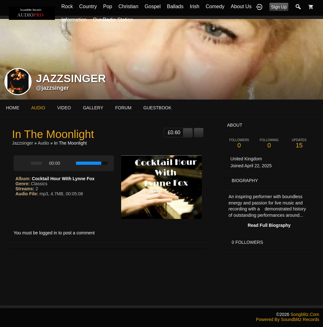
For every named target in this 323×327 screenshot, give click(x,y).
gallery (93, 107)
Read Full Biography (269, 225)
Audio (43, 143)
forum (123, 107)
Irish (194, 6)
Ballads (175, 6)
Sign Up (279, 6)
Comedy (215, 6)
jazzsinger (23, 143)
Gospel (153, 6)
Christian (128, 6)
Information (73, 19)
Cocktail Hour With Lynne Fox (63, 178)
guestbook (158, 107)
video (64, 107)
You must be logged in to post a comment (54, 232)
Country (88, 6)
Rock (67, 6)
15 (299, 143)
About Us (241, 6)
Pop (107, 6)
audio (38, 107)
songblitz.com (305, 314)
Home (12, 107)
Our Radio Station (113, 19)
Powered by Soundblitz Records (287, 319)
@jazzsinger (52, 88)
